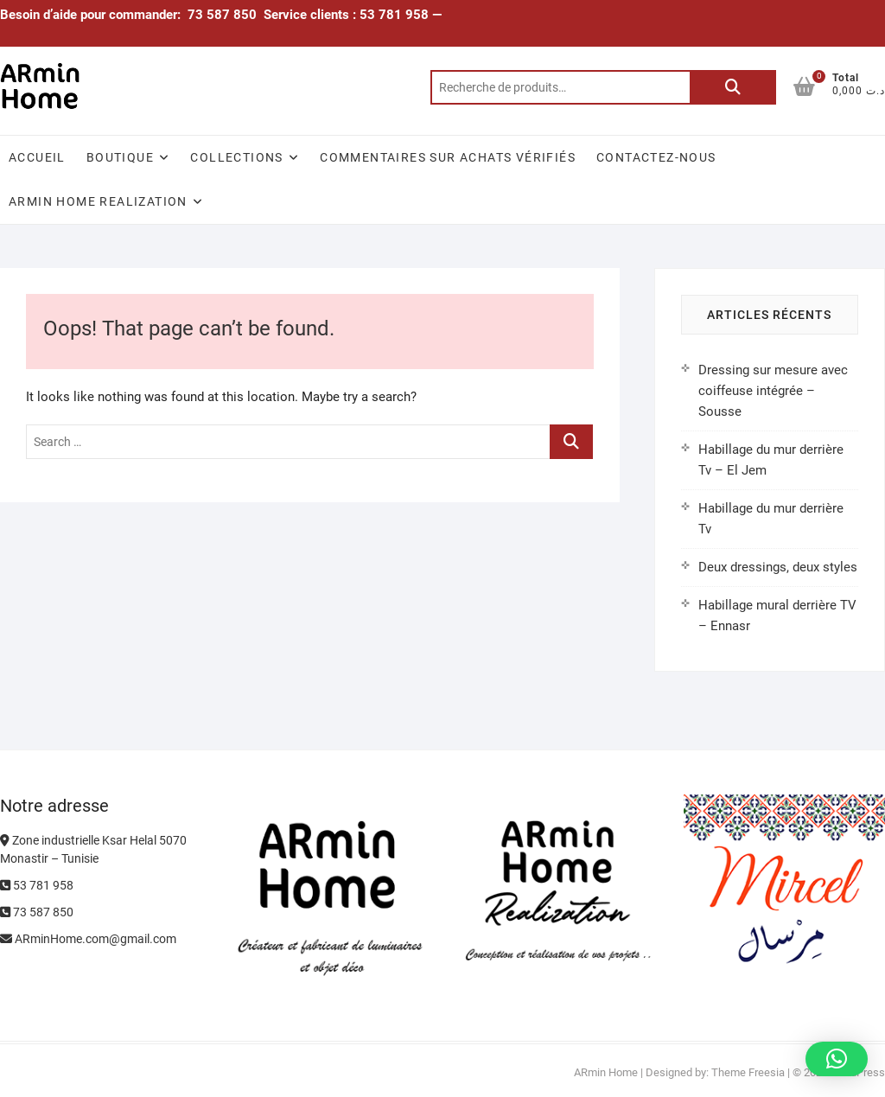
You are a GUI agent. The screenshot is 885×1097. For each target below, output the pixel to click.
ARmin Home (606, 1072)
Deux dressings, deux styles (777, 567)
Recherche (733, 87)
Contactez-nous (656, 157)
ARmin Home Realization (98, 201)
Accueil (37, 157)
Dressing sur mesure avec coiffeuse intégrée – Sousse (773, 390)
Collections (236, 157)
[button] (836, 1059)
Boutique (120, 157)
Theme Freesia (748, 1072)
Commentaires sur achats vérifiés (448, 157)
